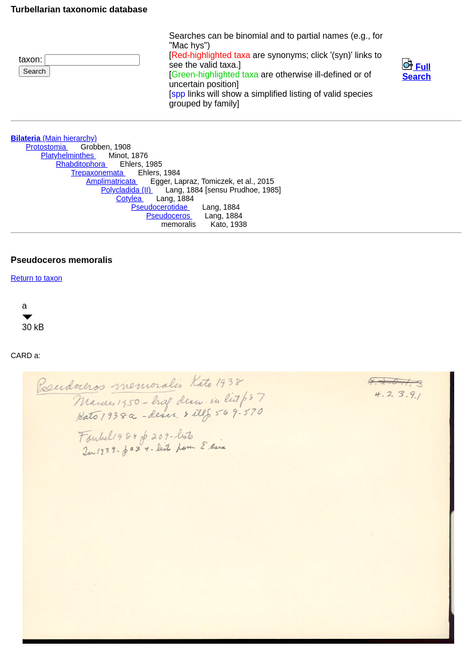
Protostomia (47, 147)
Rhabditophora (81, 164)
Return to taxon (36, 278)
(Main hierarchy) (54, 138)
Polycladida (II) (127, 190)
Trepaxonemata (98, 172)
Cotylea (130, 198)
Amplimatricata (112, 181)
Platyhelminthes (68, 155)
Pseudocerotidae (160, 207)
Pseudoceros (169, 215)
